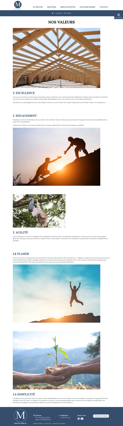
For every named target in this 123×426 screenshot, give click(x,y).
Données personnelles (58, 423)
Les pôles (51, 7)
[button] (118, 16)
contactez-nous (101, 416)
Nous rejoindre (87, 7)
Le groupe (38, 7)
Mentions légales (38, 423)
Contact (104, 7)
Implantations (67, 7)
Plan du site (47, 423)
